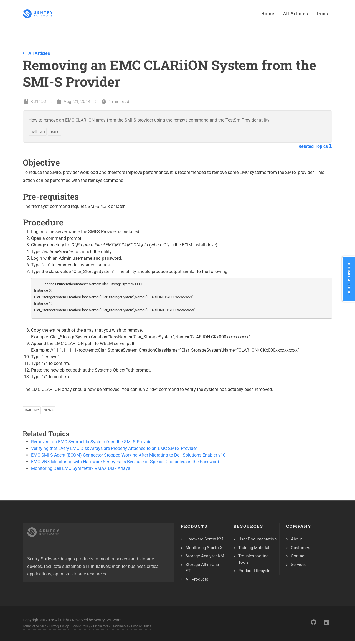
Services (299, 564)
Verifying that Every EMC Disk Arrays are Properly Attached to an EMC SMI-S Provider (114, 448)
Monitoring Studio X (204, 547)
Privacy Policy (59, 626)
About (296, 539)
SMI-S (54, 132)
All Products (197, 579)
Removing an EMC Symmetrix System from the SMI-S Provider (92, 441)
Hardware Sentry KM (204, 539)
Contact (298, 556)
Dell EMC (38, 132)
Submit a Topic (349, 279)
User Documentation (257, 539)
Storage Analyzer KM (205, 556)
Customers (301, 547)
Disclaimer (100, 626)
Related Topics (315, 146)
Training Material (253, 547)
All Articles (36, 53)
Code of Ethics (141, 626)
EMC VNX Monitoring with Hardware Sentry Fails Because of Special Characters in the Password (125, 461)
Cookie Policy (81, 626)
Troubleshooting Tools (253, 559)
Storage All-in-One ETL (202, 567)
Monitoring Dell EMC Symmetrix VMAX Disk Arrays (80, 468)
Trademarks (119, 626)
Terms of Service (34, 626)
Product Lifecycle (254, 570)
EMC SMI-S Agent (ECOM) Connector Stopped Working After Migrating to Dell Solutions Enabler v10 (128, 455)
